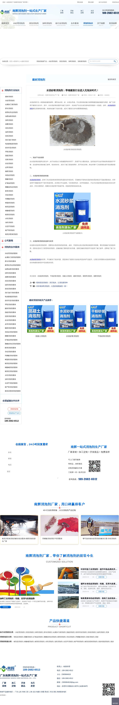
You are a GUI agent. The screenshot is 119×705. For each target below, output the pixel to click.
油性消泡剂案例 (10, 379)
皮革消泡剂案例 (10, 324)
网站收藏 (80, 2)
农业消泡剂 (9, 163)
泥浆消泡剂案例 (10, 316)
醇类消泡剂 (9, 191)
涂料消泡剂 (72, 61)
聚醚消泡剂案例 (10, 336)
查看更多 (5, 607)
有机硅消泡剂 (10, 175)
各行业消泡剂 (103, 2)
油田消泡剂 (9, 132)
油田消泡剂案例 (10, 285)
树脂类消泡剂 (10, 203)
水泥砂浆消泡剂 (43, 276)
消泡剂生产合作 (14, 413)
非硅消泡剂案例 (10, 352)
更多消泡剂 (90, 637)
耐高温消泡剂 (10, 207)
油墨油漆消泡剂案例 (12, 269)
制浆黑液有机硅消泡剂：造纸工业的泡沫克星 (99, 598)
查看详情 (101, 577)
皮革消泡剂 (9, 167)
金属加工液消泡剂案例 (13, 257)
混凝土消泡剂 (67, 276)
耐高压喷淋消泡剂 (11, 234)
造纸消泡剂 (9, 136)
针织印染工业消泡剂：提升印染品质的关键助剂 (99, 569)
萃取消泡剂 (9, 152)
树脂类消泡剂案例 (11, 359)
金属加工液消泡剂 (11, 104)
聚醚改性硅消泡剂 (11, 187)
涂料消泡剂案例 (10, 273)
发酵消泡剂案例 (10, 277)
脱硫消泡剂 (9, 155)
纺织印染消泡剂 (10, 148)
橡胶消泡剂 (9, 171)
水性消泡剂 (9, 218)
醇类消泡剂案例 (10, 348)
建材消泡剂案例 (10, 308)
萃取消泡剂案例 (10, 304)
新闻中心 (17, 61)
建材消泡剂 (25, 61)
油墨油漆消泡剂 (10, 116)
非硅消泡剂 (9, 195)
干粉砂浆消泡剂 (55, 276)
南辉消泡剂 (97, 276)
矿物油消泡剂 (10, 183)
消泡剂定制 (14, 409)
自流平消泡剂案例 (11, 383)
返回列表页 (112, 79)
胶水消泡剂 (9, 108)
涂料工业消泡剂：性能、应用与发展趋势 (17, 598)
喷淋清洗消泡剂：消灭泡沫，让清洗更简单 (52, 282)
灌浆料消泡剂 (87, 276)
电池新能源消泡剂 (11, 144)
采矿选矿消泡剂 (10, 140)
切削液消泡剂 (82, 61)
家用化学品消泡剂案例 (13, 265)
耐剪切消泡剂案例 (11, 371)
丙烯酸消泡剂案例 (11, 355)
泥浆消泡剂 (9, 159)
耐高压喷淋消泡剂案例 (13, 391)
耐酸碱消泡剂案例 (11, 367)
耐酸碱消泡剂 (10, 211)
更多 (107, 632)
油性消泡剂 (9, 222)
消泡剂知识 (115, 2)
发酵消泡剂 (9, 124)
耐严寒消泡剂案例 (11, 387)
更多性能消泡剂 (103, 641)
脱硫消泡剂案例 (10, 312)
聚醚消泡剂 (9, 179)
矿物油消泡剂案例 (11, 340)
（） (70, 703)
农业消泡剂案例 (10, 320)
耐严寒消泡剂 (10, 230)
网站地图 (91, 2)
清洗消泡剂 (63, 61)
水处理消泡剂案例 (11, 253)
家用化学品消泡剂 (11, 112)
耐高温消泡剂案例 (11, 363)
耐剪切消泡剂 (10, 214)
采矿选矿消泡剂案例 (12, 293)
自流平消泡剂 (10, 226)
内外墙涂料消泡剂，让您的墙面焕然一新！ (52, 286)
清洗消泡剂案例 (10, 281)
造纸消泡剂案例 (10, 289)
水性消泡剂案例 (10, 375)
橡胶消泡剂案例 (10, 328)
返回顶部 (115, 703)
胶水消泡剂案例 (10, 261)
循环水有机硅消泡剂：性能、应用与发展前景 (99, 584)
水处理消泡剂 (53, 61)
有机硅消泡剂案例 (11, 332)
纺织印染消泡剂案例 (12, 300)
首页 (10, 61)
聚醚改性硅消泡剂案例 (13, 344)
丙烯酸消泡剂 (10, 199)
